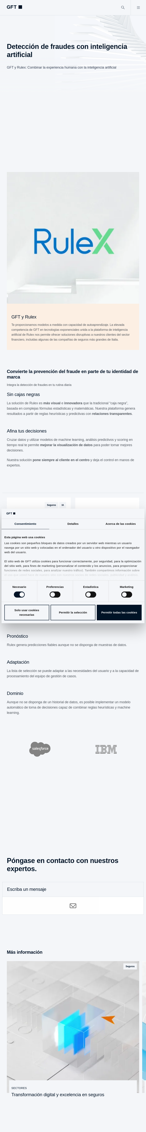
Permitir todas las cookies (119, 612)
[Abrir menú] (138, 7)
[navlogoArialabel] (14, 7)
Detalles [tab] (73, 523)
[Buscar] (123, 7)
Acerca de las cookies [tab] (121, 523)
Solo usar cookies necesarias (26, 612)
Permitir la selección (73, 612)
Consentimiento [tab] (25, 523)
